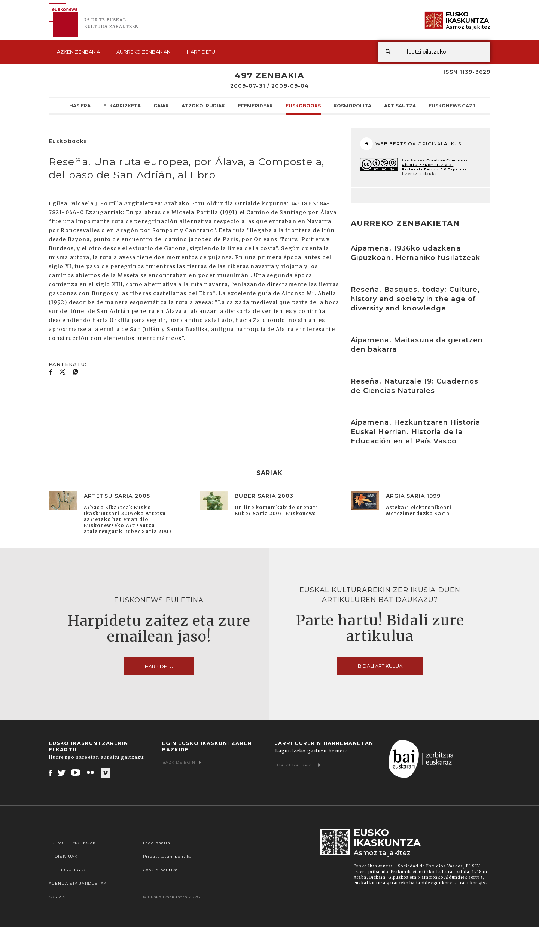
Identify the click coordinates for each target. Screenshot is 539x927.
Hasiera (80, 106)
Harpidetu (201, 52)
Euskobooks (303, 106)
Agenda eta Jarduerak (78, 883)
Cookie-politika (160, 869)
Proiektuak (63, 856)
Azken (78, 52)
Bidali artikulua (380, 666)
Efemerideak (255, 106)
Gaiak (161, 106)
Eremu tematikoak (72, 842)
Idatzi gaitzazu (297, 765)
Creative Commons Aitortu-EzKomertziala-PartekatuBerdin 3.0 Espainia (435, 164)
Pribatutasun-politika (167, 856)
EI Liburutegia (67, 869)
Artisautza (400, 106)
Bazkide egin (181, 762)
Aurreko (143, 52)
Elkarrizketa (122, 106)
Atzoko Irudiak (203, 106)
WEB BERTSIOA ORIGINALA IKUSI (411, 143)
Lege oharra (156, 842)
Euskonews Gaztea (455, 106)
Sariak (57, 896)
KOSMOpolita (352, 106)
